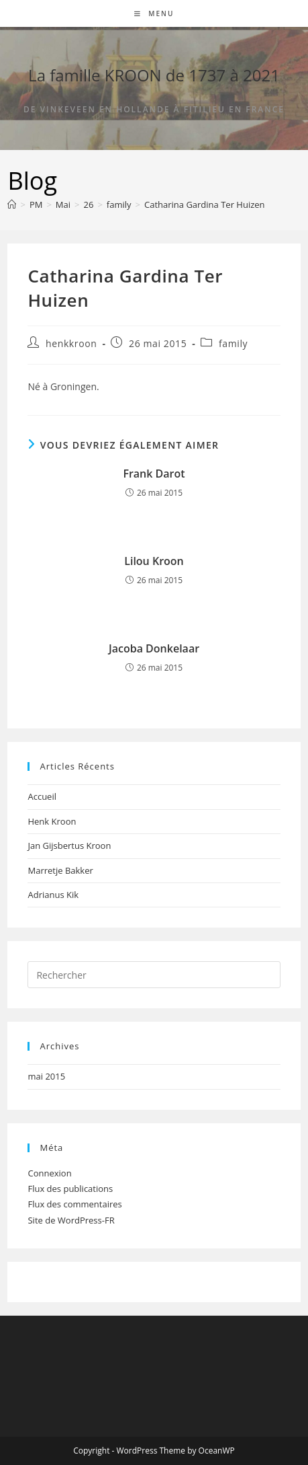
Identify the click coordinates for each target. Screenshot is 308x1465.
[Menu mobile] (154, 13)
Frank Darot (154, 473)
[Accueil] (11, 204)
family (233, 343)
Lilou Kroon (154, 561)
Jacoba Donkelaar (154, 648)
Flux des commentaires (74, 1204)
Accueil (42, 796)
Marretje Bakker (60, 870)
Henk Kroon (52, 821)
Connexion (49, 1173)
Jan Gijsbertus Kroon (69, 845)
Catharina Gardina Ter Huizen (204, 204)
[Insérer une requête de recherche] (154, 974)
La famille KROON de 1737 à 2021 (154, 75)
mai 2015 (46, 1076)
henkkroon (71, 343)
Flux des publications (70, 1188)
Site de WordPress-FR (71, 1220)
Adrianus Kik (53, 895)
